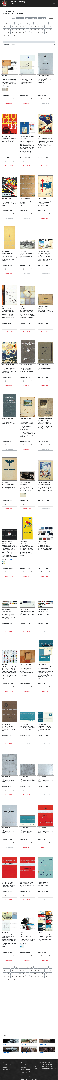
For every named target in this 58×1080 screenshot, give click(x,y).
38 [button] (5, 32)
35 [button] (42, 30)
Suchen (20, 18)
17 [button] (23, 26)
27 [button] (12, 30)
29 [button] (20, 30)
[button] (6, 23)
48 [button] (42, 32)
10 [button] (46, 23)
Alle (27, 18)
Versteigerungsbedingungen (10, 1066)
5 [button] (27, 23)
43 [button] (23, 32)
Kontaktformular (7, 1064)
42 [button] (20, 32)
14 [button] (12, 26)
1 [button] (12, 23)
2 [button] (16, 23)
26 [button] (8, 30)
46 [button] (35, 32)
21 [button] (38, 26)
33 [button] (35, 30)
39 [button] (8, 32)
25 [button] (5, 30)
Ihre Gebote (42, 18)
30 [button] (23, 30)
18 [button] (27, 26)
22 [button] (42, 26)
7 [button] (35, 23)
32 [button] (31, 30)
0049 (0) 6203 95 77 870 (46, 1063)
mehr (33, 153)
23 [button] (46, 26)
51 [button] (5, 35)
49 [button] (46, 32)
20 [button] (35, 26)
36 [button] (46, 30)
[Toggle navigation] (54, 3)
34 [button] (38, 30)
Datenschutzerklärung (8, 1069)
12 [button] (5, 26)
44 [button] (27, 32)
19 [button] (31, 26)
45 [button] (31, 32)
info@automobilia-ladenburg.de (48, 1068)
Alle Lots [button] (29, 42)
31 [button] (27, 30)
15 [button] (16, 26)
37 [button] (50, 30)
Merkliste (33, 18)
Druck (51, 18)
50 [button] (50, 32)
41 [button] (16, 32)
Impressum (6, 1067)
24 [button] (50, 26)
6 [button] (31, 23)
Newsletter (5, 1062)
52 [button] (8, 35)
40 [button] (12, 32)
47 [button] (38, 32)
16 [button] (20, 26)
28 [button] (16, 30)
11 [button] (50, 23)
